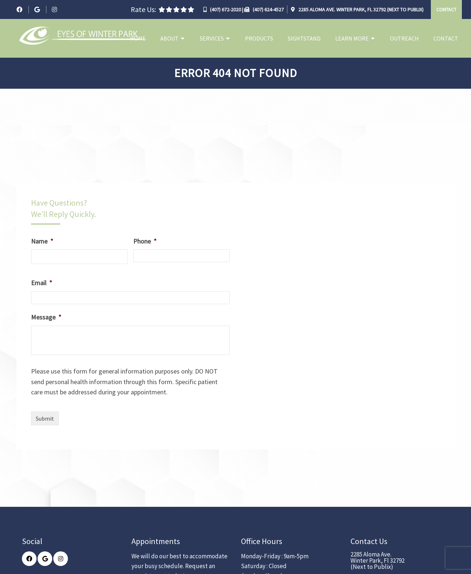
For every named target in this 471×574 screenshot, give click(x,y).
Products (259, 38)
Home (138, 38)
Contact (446, 9)
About (169, 38)
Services (212, 38)
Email (41, 283)
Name (42, 241)
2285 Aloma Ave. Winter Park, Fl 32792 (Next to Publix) (360, 9)
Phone (145, 241)
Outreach (404, 38)
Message (46, 317)
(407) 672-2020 (225, 9)
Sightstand (304, 38)
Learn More (352, 38)
